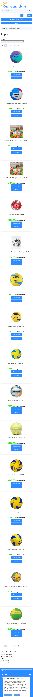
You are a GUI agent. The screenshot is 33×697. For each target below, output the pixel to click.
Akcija (16, 23)
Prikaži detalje (8, 695)
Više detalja (16, 78)
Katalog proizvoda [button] (16, 19)
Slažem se (16, 695)
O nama (4, 674)
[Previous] (2, 45)
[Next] (18, 45)
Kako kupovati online (8, 671)
